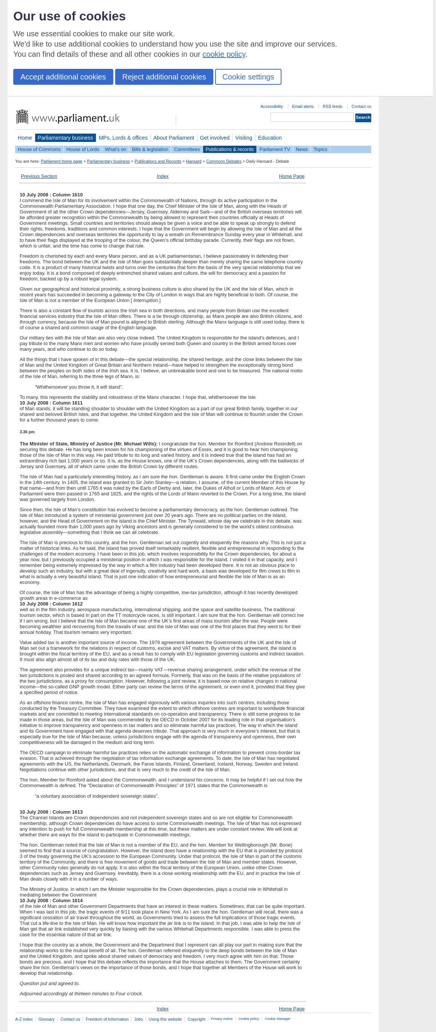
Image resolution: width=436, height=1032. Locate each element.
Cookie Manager (278, 1019)
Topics (320, 149)
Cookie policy (248, 1019)
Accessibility (272, 106)
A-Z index (24, 1019)
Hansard (194, 161)
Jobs (138, 1019)
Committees (187, 149)
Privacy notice (222, 1019)
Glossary (47, 1019)
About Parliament (173, 138)
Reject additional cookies (164, 77)
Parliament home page (61, 161)
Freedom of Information (107, 1019)
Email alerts (303, 106)
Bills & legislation (150, 149)
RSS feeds (332, 106)
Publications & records (230, 149)
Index (163, 176)
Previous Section (39, 176)
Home (25, 138)
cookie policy (224, 54)
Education (270, 138)
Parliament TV (274, 149)
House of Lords (82, 149)
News (302, 149)
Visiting (243, 138)
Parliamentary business (65, 138)
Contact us (361, 106)
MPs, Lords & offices (123, 138)
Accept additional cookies (63, 77)
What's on (116, 149)
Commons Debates (223, 161)
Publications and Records (157, 161)
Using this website (165, 1019)
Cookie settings (248, 77)
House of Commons (39, 149)
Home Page (292, 176)
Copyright (196, 1019)
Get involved (215, 138)
